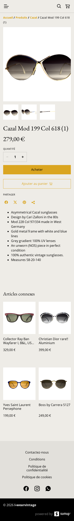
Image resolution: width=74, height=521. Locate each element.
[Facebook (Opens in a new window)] (6, 202)
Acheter (37, 169)
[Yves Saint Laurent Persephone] (19, 396)
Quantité (9, 149)
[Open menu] (6, 6)
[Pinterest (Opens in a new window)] (24, 202)
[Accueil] (8, 17)
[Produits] (21, 17)
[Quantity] (15, 157)
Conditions (37, 459)
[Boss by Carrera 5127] (55, 396)
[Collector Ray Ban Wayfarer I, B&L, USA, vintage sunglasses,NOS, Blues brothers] (19, 331)
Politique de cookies (37, 477)
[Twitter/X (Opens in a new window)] (15, 202)
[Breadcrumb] (37, 20)
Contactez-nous (37, 452)
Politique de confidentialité (37, 468)
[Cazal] (33, 17)
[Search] (59, 6)
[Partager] (33, 202)
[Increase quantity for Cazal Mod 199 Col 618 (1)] (23, 157)
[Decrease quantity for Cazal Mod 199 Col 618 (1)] (7, 157)
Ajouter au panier (37, 183)
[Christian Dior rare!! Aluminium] (55, 331)
